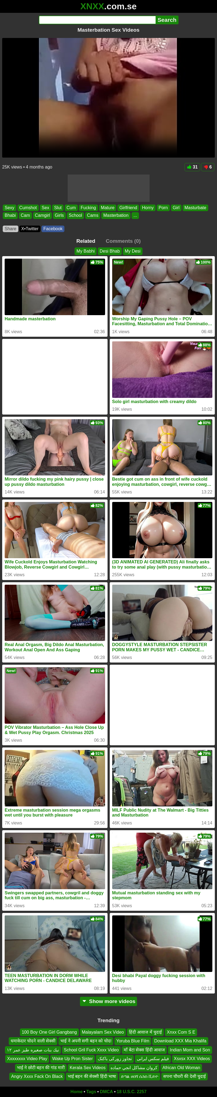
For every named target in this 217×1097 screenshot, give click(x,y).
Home (76, 1091)
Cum (71, 207)
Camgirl (42, 215)
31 (192, 167)
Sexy (9, 207)
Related (85, 241)
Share (10, 228)
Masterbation (116, 215)
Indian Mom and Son (190, 1050)
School (75, 215)
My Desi (133, 251)
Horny (148, 207)
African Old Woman (181, 1067)
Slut (58, 207)
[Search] (97, 20)
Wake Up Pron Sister (72, 1058)
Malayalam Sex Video (103, 1032)
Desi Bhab (110, 251)
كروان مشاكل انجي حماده (134, 1067)
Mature (108, 207)
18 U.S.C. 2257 (132, 1091)
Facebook (53, 228)
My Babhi (85, 251)
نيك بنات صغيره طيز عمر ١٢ (33, 1050)
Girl (176, 207)
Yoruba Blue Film (132, 1041)
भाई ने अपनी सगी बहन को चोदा (85, 1041)
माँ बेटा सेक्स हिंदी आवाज (144, 1050)
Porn (163, 207)
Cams (93, 215)
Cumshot (28, 207)
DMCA (106, 1091)
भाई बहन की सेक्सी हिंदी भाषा (92, 1076)
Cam (25, 215)
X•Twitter (29, 228)
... (135, 215)
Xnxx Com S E (181, 1032)
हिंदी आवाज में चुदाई (145, 1032)
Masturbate (195, 207)
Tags (91, 1091)
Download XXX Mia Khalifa (180, 1041)
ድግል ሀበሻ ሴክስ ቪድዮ (139, 1076)
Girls (59, 215)
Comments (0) (123, 241)
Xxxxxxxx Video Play (27, 1058)
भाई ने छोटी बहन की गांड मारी (41, 1067)
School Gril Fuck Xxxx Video (91, 1050)
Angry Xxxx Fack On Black (37, 1076)
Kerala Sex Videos (87, 1067)
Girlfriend (128, 207)
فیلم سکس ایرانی (153, 1058)
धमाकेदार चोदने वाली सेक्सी (33, 1041)
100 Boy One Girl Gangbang (49, 1032)
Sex (45, 207)
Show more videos (108, 1001)
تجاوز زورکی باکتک (115, 1058)
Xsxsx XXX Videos (192, 1058)
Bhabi (10, 215)
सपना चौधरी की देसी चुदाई (184, 1076)
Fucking (88, 207)
